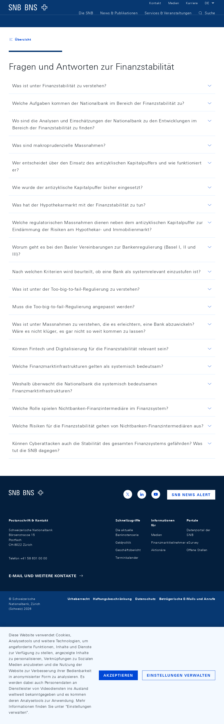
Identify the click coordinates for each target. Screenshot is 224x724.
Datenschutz (145, 599)
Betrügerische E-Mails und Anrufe (187, 599)
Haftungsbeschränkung (112, 599)
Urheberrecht (78, 599)
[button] (210, 8)
